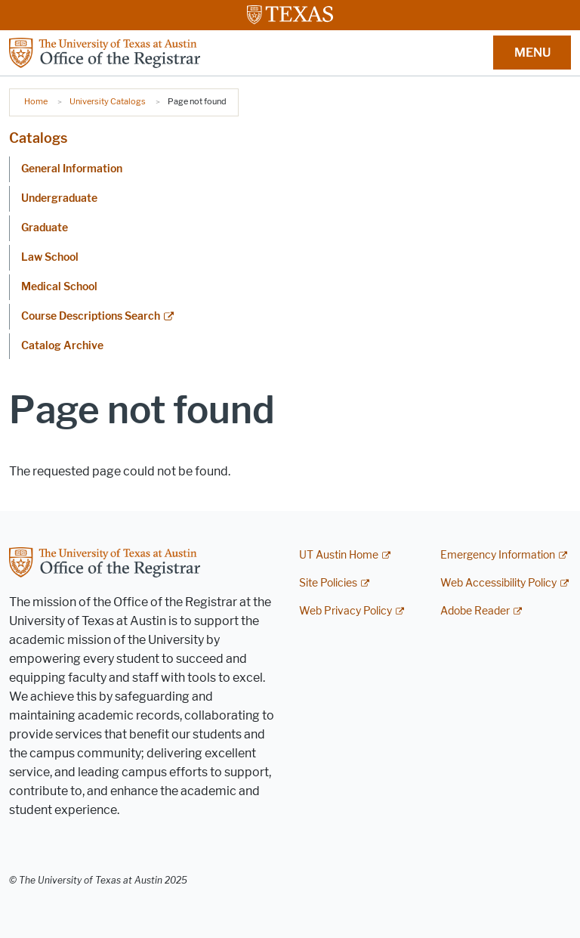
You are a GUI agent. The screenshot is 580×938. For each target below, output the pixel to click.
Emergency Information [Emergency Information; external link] (497, 555)
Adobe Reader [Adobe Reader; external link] (475, 611)
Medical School (59, 286)
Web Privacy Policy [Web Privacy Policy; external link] (345, 611)
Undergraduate (59, 198)
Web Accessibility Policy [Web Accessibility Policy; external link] (498, 583)
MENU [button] (532, 52)
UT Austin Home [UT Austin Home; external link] (338, 555)
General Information (71, 169)
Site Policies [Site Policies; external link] (328, 583)
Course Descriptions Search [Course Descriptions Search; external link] (90, 316)
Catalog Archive (62, 345)
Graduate (44, 227)
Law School (50, 257)
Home (36, 101)
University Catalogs (107, 101)
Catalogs (38, 138)
